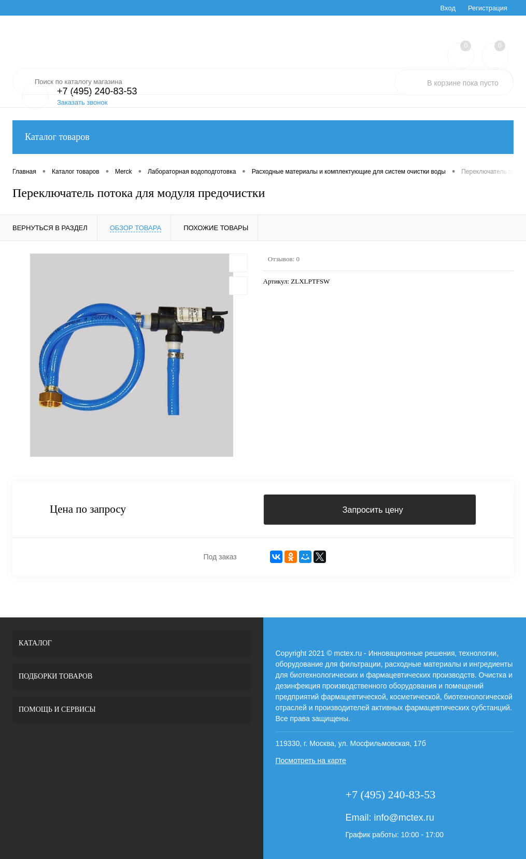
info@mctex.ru (404, 817)
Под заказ (219, 557)
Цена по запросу (88, 509)
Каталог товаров (263, 137)
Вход (448, 8)
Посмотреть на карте (311, 760)
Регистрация (487, 8)
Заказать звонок (82, 102)
